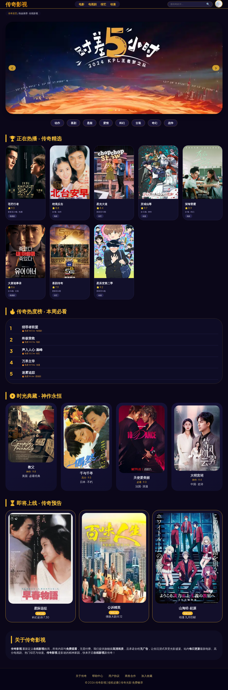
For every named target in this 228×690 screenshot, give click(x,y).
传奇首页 (12, 13)
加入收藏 (146, 676)
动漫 (113, 4)
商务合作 (130, 676)
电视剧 (92, 4)
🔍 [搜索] (208, 4)
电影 (81, 4)
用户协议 (114, 676)
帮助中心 (97, 676)
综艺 (103, 4)
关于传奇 (81, 676)
